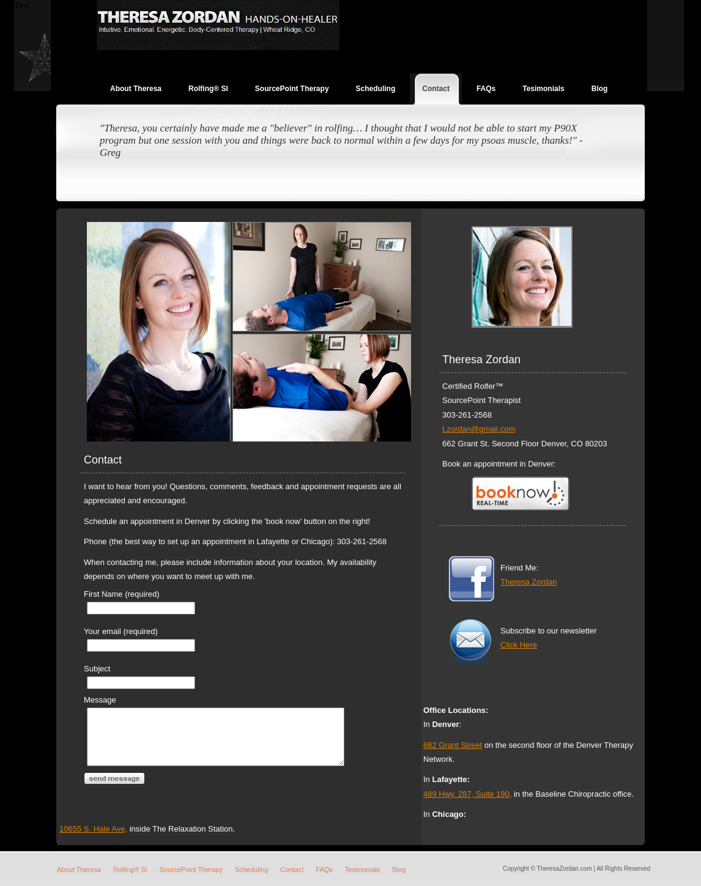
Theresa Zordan (528, 581)
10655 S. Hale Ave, (457, 828)
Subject (97, 668)
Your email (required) (121, 631)
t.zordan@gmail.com (478, 429)
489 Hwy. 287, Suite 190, (467, 794)
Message (100, 699)
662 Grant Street (452, 745)
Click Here (518, 644)
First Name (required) (122, 594)
